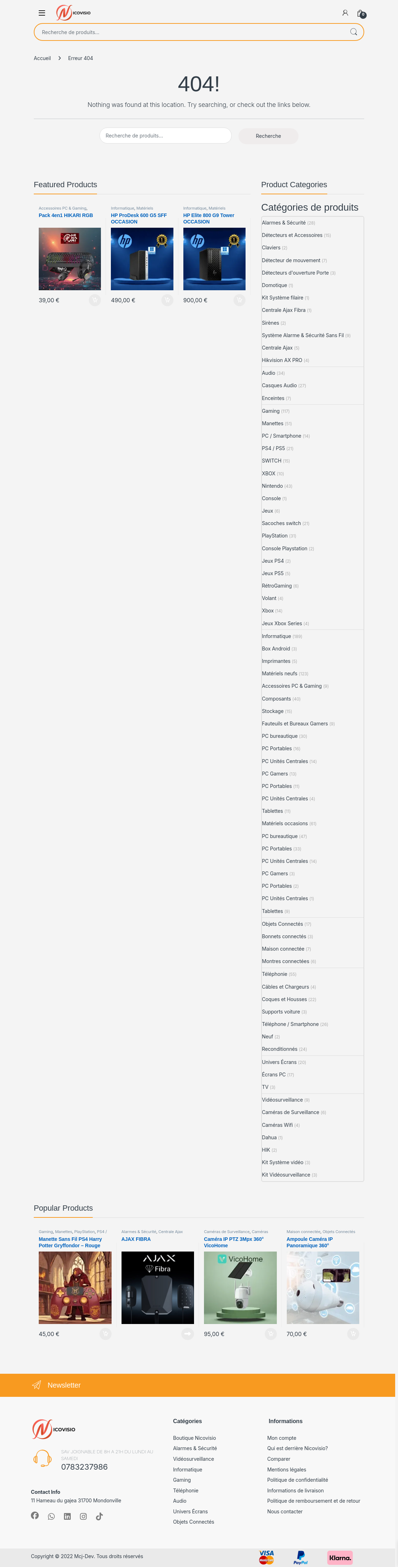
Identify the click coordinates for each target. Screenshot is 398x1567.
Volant (269, 598)
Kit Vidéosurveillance (286, 1175)
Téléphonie (274, 974)
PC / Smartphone (281, 436)
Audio (268, 373)
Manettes (272, 423)
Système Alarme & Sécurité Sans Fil (303, 335)
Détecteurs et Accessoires (292, 235)
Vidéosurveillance (282, 1100)
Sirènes (270, 323)
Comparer (278, 1459)
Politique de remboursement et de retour (313, 1501)
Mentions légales (286, 1469)
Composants (276, 699)
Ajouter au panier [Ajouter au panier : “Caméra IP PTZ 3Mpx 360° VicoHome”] (271, 1334)
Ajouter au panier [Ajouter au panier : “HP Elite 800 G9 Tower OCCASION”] (239, 300)
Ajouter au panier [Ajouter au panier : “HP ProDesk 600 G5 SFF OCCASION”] (167, 300)
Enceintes (273, 398)
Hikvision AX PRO (282, 360)
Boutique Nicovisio (194, 1438)
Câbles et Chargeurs (285, 987)
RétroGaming (277, 586)
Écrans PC (274, 1074)
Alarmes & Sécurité (284, 223)
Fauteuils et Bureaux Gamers (295, 723)
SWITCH (271, 461)
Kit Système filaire (282, 298)
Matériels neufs (279, 673)
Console (271, 498)
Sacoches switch (281, 523)
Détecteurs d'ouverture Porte (295, 273)
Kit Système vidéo (282, 1162)
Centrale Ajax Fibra (284, 310)
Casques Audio (279, 385)
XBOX (268, 473)
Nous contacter (285, 1511)
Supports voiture (281, 1012)
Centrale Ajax (277, 348)
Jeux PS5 (273, 573)
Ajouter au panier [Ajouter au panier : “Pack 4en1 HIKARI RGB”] (95, 300)
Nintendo (272, 486)
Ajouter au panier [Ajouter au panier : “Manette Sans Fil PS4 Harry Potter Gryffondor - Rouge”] (106, 1334)
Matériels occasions (285, 823)
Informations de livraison (295, 1490)
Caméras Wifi (277, 1125)
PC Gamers (275, 774)
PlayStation (274, 536)
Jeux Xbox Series (282, 623)
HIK (266, 1150)
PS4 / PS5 (273, 448)
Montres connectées (285, 961)
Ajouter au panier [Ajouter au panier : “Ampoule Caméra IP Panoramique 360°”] (353, 1334)
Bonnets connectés (284, 936)
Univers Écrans (279, 1062)
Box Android (276, 648)
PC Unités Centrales (285, 761)
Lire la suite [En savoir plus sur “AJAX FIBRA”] (187, 1334)
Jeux (267, 511)
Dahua (269, 1137)
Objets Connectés (282, 924)
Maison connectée (283, 949)
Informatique (122, 208)
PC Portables (277, 748)
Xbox (268, 610)
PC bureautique (279, 736)
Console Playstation (284, 548)
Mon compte (281, 1438)
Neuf (267, 1036)
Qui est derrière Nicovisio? (297, 1448)
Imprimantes (276, 661)
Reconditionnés (279, 1049)
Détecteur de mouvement (291, 260)
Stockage (273, 711)
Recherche (354, 32)
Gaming (271, 411)
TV (265, 1087)
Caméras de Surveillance (290, 1112)
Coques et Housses (284, 999)
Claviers (271, 247)
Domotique (274, 285)
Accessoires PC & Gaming (62, 208)
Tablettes (272, 811)
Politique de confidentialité (297, 1480)
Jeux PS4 (273, 561)
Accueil (42, 58)
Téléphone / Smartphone (290, 1024)
